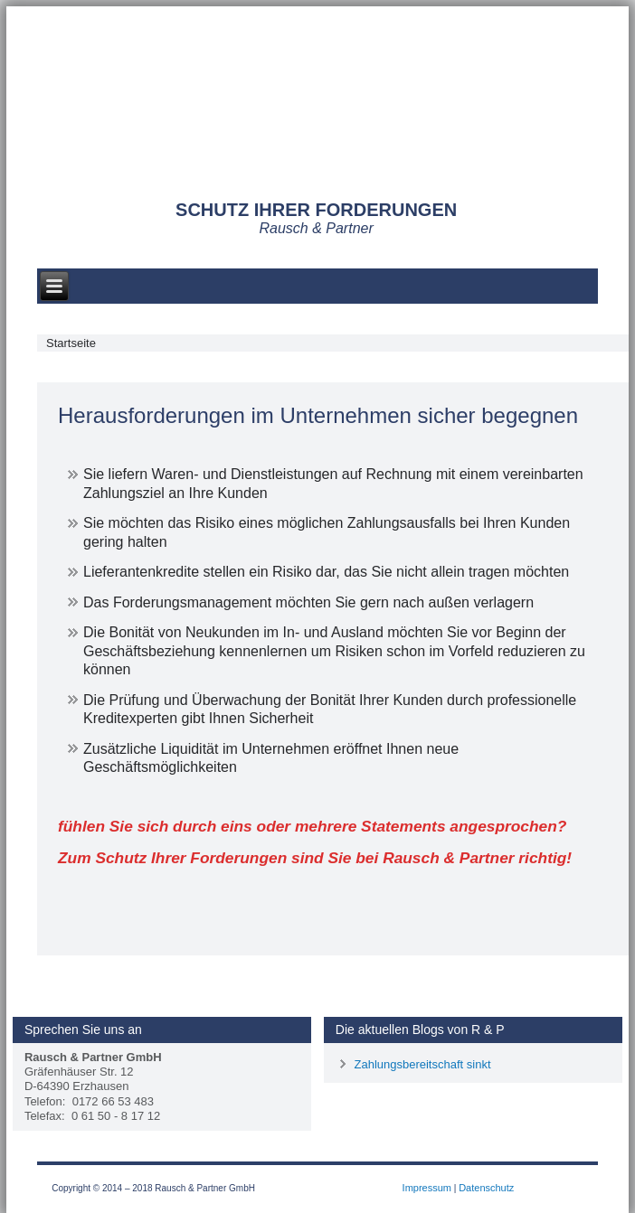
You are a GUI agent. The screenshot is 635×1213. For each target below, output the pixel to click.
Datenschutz (486, 1187)
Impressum (427, 1187)
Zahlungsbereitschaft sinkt (422, 1064)
